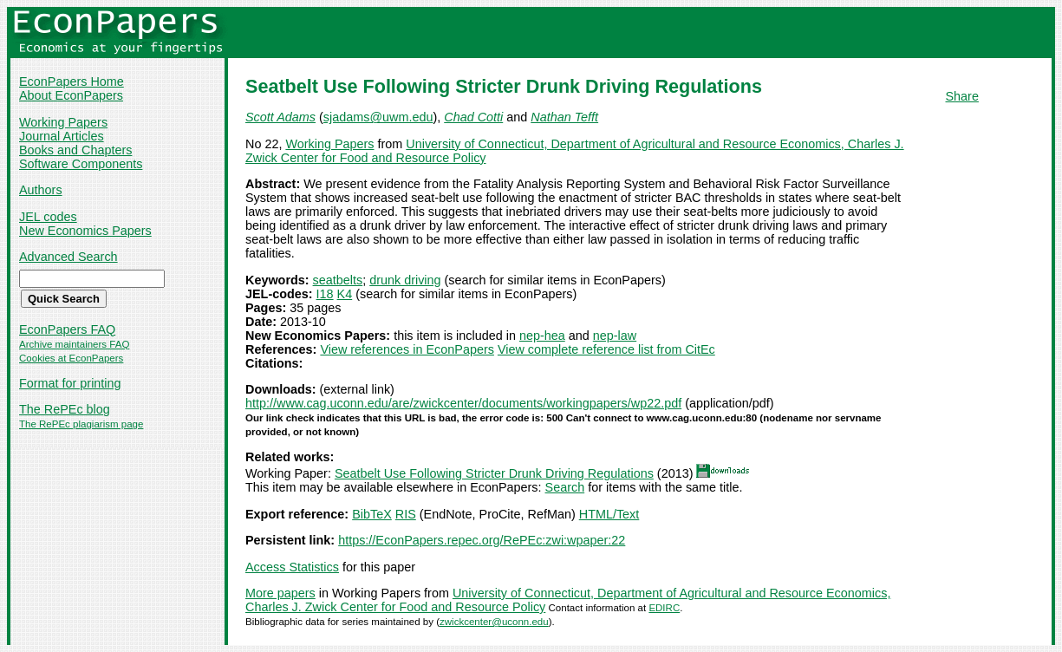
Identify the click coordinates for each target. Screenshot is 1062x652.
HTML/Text (609, 514)
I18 (325, 294)
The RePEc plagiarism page (81, 424)
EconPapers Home (71, 81)
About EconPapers (71, 95)
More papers (280, 593)
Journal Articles (61, 136)
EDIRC (664, 608)
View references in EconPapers (407, 349)
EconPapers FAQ (67, 329)
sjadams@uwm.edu (378, 117)
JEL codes (48, 217)
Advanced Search (68, 257)
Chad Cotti (473, 117)
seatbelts (338, 280)
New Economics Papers (85, 231)
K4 (345, 294)
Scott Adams (280, 117)
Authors (40, 190)
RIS (405, 514)
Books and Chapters (75, 150)
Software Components (80, 164)
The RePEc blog (64, 409)
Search (565, 487)
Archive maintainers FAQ (74, 344)
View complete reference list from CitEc (606, 349)
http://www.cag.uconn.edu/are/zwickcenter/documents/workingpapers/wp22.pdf (463, 403)
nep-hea (542, 335)
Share (962, 96)
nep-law (614, 335)
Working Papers (63, 122)
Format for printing (70, 383)
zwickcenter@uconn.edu (494, 621)
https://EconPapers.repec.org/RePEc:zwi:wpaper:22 (481, 540)
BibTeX (372, 514)
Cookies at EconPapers (71, 358)
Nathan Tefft (564, 117)
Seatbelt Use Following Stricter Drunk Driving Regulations (494, 473)
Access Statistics (292, 567)
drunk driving (404, 280)
